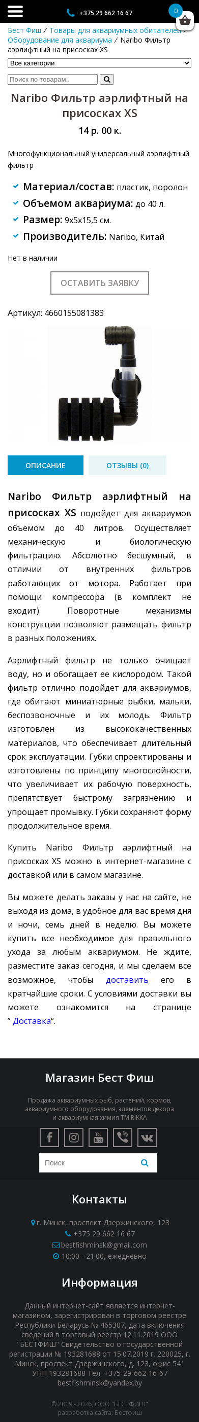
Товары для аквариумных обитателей (115, 30)
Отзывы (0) (127, 465)
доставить (127, 979)
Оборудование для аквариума (60, 40)
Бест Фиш (24, 30)
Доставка (32, 1020)
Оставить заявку (100, 283)
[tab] (45, 465)
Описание (45, 465)
